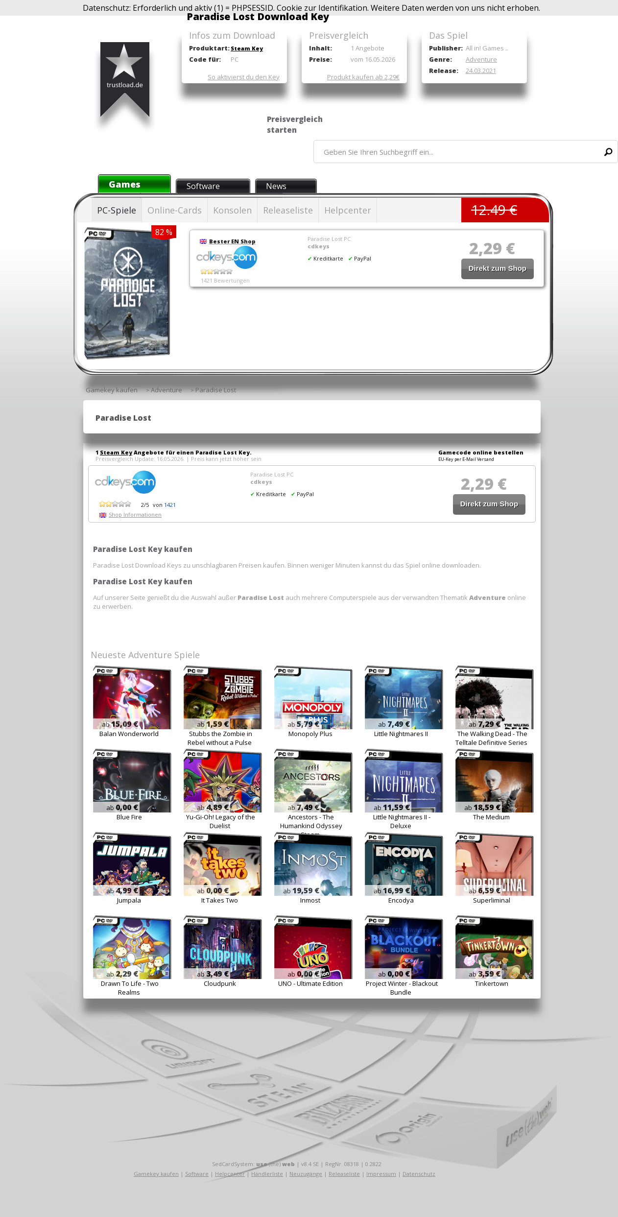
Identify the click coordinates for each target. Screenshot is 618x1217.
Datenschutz (419, 1173)
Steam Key (247, 48)
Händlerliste (267, 1173)
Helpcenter (347, 210)
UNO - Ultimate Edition (310, 983)
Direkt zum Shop (497, 268)
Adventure (481, 59)
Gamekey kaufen (156, 1173)
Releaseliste (288, 210)
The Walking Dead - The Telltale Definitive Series (491, 738)
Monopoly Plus (310, 733)
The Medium (491, 816)
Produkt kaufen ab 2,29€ (363, 76)
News (276, 186)
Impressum (381, 1173)
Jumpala (129, 900)
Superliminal (491, 900)
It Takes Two (219, 900)
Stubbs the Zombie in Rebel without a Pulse (220, 738)
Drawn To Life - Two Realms (130, 988)
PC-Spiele (116, 210)
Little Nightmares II (401, 733)
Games (125, 184)
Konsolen (232, 210)
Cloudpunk (220, 983)
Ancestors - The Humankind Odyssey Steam (311, 825)
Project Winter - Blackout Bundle (402, 988)
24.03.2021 (481, 70)
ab (120, 724)
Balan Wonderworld (129, 733)
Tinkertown (491, 983)
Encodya (401, 900)
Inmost (310, 900)
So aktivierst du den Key (244, 76)
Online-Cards (174, 210)
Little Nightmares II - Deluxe (401, 821)
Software (203, 186)
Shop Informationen (135, 514)
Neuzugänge (305, 1173)
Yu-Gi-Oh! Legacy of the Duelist (220, 821)
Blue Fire (129, 816)
